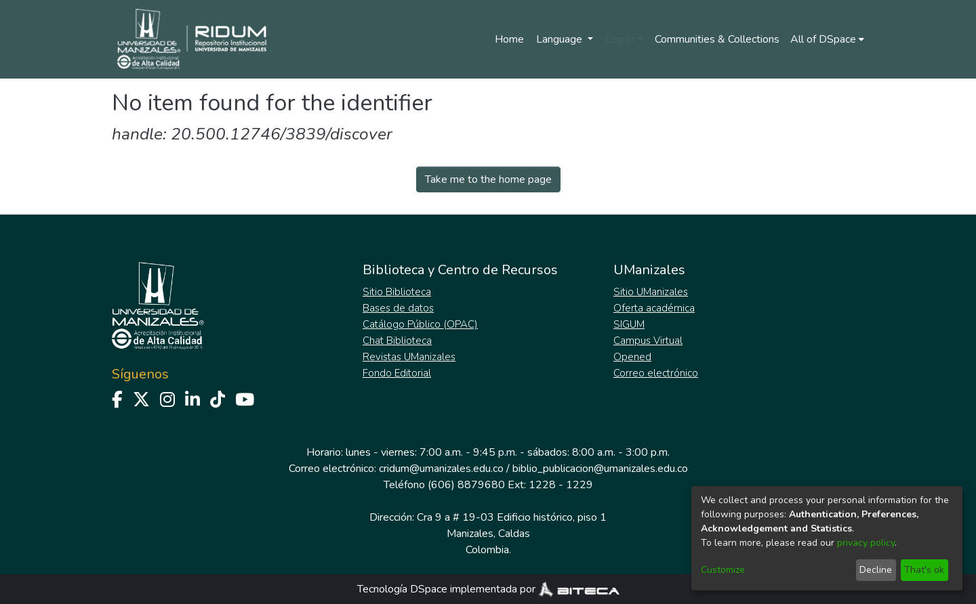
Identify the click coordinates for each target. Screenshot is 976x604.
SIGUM (629, 324)
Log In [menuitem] (619, 39)
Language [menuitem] (560, 39)
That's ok (924, 569)
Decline (875, 569)
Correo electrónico (655, 373)
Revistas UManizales (409, 357)
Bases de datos (398, 308)
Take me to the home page (488, 179)
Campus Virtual (648, 340)
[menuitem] (827, 39)
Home (509, 39)
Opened (632, 357)
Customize (723, 569)
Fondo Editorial (397, 373)
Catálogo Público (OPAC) (420, 324)
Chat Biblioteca (397, 340)
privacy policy (866, 542)
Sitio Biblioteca (397, 292)
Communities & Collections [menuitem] (717, 39)
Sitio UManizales (650, 292)
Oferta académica (654, 308)
